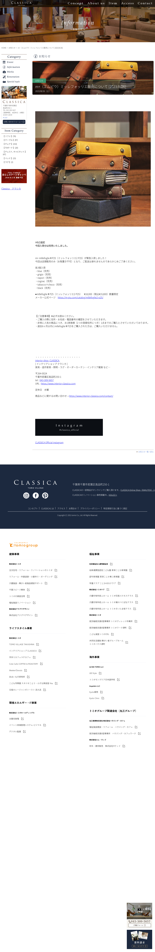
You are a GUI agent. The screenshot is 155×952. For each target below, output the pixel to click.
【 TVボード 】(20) (10, 147)
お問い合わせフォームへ (13, 122)
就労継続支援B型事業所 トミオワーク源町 (108, 627)
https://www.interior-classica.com (58, 383)
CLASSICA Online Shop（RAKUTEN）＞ (137, 490)
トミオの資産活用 (17, 596)
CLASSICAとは (47, 508)
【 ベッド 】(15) (9, 158)
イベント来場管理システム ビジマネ (25, 725)
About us (95, 3)
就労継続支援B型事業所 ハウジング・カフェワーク (112, 733)
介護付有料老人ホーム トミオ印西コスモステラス (111, 595)
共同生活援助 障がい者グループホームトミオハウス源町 (106, 642)
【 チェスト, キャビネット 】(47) (15, 153)
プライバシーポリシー (90, 508)
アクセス (61, 508)
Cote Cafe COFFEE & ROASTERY (23, 663)
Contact (145, 3)
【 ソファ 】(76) (9, 136)
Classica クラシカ (11, 188)
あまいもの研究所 (17, 676)
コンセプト (33, 508)
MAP (5, 117)
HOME (3, 48)
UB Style (93, 673)
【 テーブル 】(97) (10, 140)
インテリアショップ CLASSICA (23, 650)
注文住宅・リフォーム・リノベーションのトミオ (31, 570)
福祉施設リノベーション (20, 602)
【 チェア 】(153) (10, 143)
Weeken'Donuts (15, 670)
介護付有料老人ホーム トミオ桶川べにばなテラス (111, 602)
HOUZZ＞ (113, 494)
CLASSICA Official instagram (49, 442)
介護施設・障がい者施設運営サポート (26, 583)
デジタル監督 (15, 731)
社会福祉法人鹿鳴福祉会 (98, 564)
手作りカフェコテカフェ (20, 657)
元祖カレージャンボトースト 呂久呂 (25, 689)
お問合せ (73, 508)
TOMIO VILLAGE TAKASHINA (21, 644)
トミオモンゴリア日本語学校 (102, 679)
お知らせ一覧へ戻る (146, 452)
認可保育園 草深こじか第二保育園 (104, 576)
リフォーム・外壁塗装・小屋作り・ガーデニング (31, 576)
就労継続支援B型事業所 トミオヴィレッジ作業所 (111, 621)
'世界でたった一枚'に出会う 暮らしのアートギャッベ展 (14, 176)
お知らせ (12, 48)
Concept (75, 3)
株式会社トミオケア (97, 589)
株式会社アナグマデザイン (21, 615)
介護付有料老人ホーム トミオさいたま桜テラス (110, 608)
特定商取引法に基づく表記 (115, 508)
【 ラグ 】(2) (8, 162)
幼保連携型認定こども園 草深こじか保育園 (108, 570)
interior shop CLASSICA (47, 360)
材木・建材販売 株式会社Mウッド (104, 746)
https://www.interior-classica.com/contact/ (91, 396)
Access (127, 3)
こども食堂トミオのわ (99, 634)
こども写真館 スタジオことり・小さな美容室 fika (31, 683)
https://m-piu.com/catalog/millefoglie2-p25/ (80, 297)
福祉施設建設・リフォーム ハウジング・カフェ (111, 727)
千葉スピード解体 (17, 589)
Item (113, 3)
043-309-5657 (47, 380)
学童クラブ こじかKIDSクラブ (102, 583)
